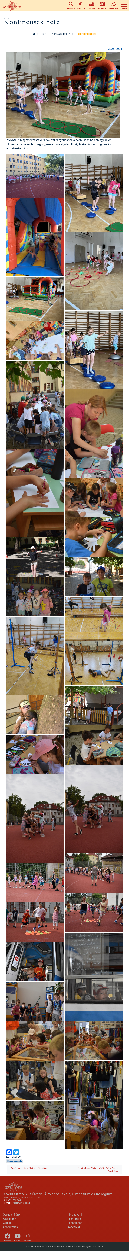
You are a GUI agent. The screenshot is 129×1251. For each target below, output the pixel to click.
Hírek (43, 34)
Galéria (7, 1223)
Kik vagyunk (74, 1214)
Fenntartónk (74, 1219)
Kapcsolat (73, 1227)
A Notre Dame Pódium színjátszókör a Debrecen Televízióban (99, 1169)
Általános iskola (61, 34)
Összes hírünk (11, 1214)
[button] (63, 95)
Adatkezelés (10, 1227)
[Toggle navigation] (124, 5)
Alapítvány (9, 1219)
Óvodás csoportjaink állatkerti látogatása (29, 1168)
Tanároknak (74, 1223)
